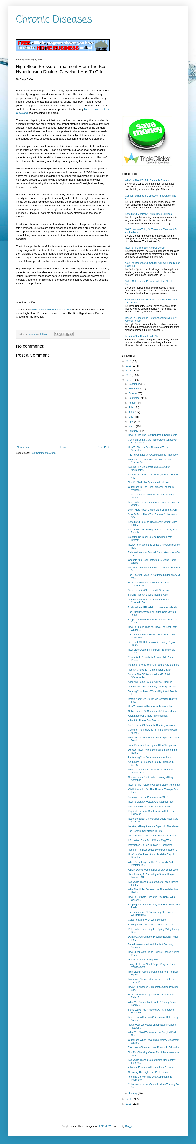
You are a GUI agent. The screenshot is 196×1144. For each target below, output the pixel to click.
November (134, 388)
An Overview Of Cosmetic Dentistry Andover (151, 725)
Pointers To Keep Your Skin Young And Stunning (153, 664)
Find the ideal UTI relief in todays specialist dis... (153, 607)
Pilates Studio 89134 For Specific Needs (149, 806)
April (131, 421)
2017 (129, 370)
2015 (129, 380)
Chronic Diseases (54, 19)
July (131, 407)
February (134, 431)
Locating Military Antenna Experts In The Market (153, 826)
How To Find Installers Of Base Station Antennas (154, 784)
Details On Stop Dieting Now (143, 959)
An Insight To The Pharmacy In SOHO (148, 797)
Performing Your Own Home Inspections (149, 757)
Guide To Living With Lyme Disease (147, 919)
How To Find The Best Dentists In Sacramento (152, 435)
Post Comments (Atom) (43, 453)
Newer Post (23, 447)
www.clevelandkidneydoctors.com (51, 309)
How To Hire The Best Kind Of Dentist (145, 247)
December (134, 384)
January (133, 1093)
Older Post (103, 447)
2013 (129, 1103)
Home (63, 447)
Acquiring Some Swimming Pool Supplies (150, 682)
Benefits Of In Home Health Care (142, 336)
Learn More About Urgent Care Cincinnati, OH (152, 509)
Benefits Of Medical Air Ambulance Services (148, 214)
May (131, 417)
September (135, 398)
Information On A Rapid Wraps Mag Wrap (150, 840)
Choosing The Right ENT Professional (148, 1072)
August (133, 402)
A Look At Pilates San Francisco (145, 720)
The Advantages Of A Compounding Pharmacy (153, 454)
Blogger (129, 1126)
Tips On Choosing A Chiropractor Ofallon (149, 669)
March (132, 426)
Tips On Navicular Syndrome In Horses (149, 482)
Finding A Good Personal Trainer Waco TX (150, 924)
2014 (129, 1099)
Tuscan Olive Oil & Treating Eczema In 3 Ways (153, 835)
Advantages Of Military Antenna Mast (147, 715)
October (133, 393)
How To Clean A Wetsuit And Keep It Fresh (150, 801)
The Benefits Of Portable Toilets (145, 831)
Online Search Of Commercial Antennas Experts (153, 711)
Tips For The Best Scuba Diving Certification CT (153, 849)
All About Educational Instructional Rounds (150, 1067)
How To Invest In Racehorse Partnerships (150, 706)
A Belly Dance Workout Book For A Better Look (153, 869)
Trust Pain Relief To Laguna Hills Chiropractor (152, 745)
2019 (129, 361)
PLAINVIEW (104, 1126)
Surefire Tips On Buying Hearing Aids (148, 594)
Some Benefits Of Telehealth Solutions (148, 590)
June (131, 412)
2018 (129, 365)
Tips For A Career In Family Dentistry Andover (152, 686)
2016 (129, 375)
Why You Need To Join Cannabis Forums (147, 180)
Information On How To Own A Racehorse (150, 845)
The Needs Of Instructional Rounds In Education (153, 1047)
